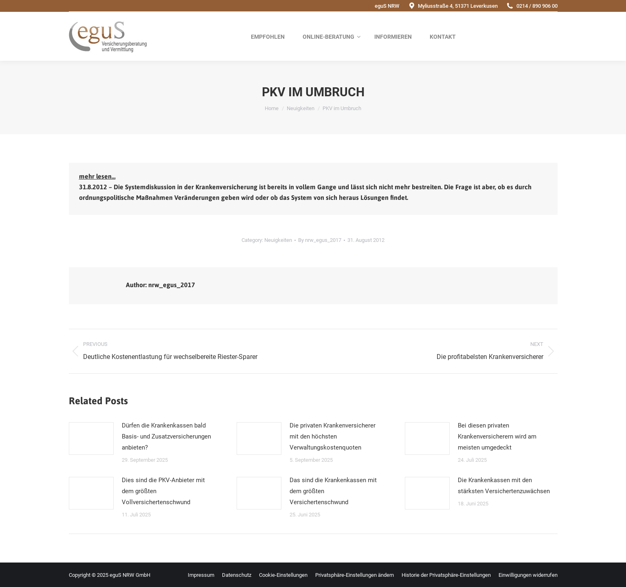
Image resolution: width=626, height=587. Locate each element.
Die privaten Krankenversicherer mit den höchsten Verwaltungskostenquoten (333, 436)
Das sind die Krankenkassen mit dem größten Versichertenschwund (333, 491)
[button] (354, 575)
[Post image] (91, 438)
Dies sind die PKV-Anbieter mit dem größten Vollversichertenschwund (163, 491)
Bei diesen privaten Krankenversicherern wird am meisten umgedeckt (497, 436)
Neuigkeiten (278, 240)
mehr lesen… (97, 176)
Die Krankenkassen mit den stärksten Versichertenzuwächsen (504, 485)
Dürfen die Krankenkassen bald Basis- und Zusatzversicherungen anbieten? (166, 436)
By (319, 240)
